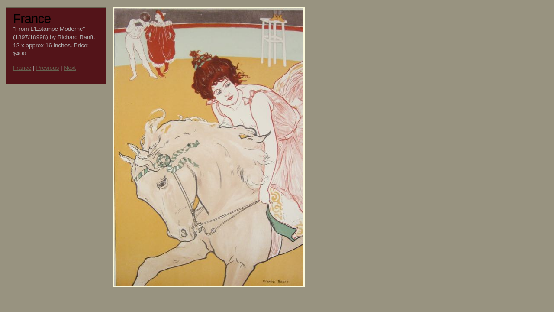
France (22, 68)
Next (70, 68)
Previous (47, 68)
